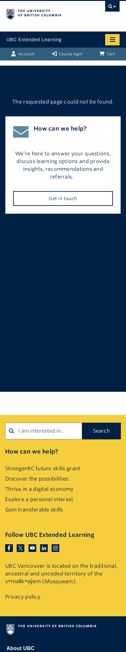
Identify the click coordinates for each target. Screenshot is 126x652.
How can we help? (31, 451)
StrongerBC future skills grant (42, 468)
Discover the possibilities (36, 479)
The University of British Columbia (46, 13)
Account (23, 53)
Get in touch (63, 198)
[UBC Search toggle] (112, 8)
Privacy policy (22, 597)
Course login (67, 53)
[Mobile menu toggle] (112, 39)
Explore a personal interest (39, 499)
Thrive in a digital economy (39, 489)
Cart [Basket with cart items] (107, 53)
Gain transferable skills (34, 510)
